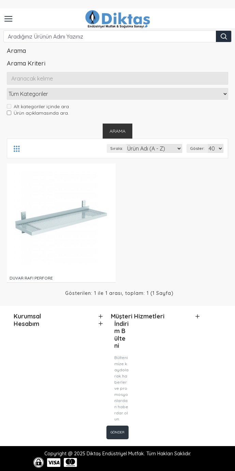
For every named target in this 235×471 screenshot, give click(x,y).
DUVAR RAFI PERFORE (31, 278)
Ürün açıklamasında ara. (38, 113)
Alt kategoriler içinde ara (38, 107)
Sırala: (116, 148)
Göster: (197, 148)
